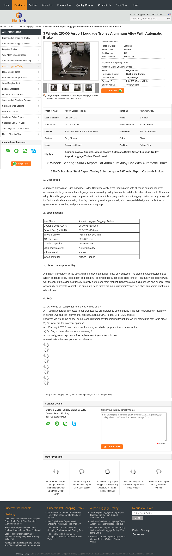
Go (168, 18)
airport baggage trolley (101, 395)
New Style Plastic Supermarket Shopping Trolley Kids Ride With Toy (64, 522)
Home (6, 5)
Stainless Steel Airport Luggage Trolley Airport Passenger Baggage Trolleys (108, 522)
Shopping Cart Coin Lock (13, 123)
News (135, 5)
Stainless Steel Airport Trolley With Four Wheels (159, 484)
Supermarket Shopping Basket (16, 44)
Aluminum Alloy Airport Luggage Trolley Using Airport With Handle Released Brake (107, 486)
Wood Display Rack (11, 83)
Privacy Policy (22, 554)
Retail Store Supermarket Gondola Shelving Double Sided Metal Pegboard (22, 528)
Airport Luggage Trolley (30, 26)
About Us (47, 5)
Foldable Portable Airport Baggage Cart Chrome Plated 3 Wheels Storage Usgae (108, 539)
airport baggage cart (81, 395)
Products (19, 5)
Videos (33, 5)
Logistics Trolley (9, 49)
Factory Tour (64, 5)
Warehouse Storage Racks (14, 77)
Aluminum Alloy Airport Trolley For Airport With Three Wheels (133, 484)
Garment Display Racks (13, 94)
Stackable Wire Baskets (13, 106)
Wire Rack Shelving (11, 111)
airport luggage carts (60, 395)
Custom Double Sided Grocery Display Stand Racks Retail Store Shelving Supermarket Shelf (22, 521)
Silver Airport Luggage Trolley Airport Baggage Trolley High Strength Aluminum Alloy (107, 515)
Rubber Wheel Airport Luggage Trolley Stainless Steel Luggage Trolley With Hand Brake (107, 530)
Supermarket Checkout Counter (16, 100)
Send (137, 518)
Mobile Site (138, 534)
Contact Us (104, 5)
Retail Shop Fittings (11, 72)
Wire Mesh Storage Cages (14, 55)
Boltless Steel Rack (11, 89)
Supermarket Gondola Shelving (16, 60)
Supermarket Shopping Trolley (16, 38)
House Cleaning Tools (12, 134)
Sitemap (145, 530)
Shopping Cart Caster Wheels (15, 128)
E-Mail (135, 530)
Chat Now (121, 5)
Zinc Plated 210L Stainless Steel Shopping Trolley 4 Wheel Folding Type (65, 529)
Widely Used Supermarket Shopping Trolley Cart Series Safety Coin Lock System (64, 515)
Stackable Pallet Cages (12, 117)
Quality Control (84, 5)
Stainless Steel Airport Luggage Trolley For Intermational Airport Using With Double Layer (56, 487)
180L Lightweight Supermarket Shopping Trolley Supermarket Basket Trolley (64, 536)
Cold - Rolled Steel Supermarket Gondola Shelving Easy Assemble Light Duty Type (22, 536)
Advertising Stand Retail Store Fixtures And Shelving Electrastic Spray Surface (22, 544)
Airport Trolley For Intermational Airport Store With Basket (81, 484)
